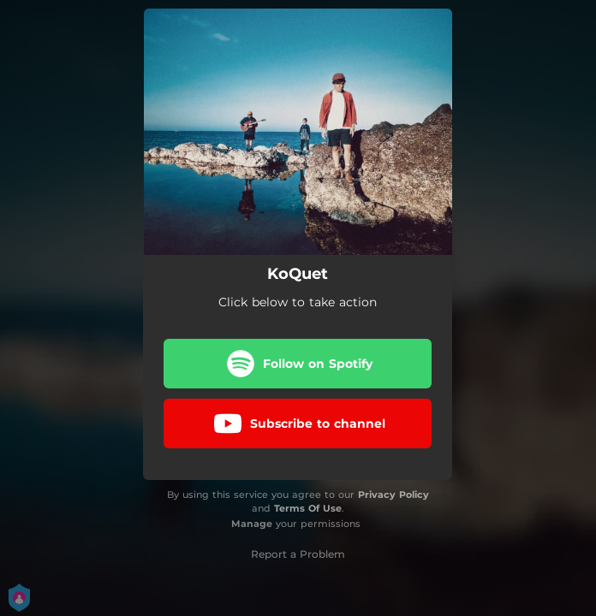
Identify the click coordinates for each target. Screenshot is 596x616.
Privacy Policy (393, 494)
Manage (251, 524)
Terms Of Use (308, 508)
